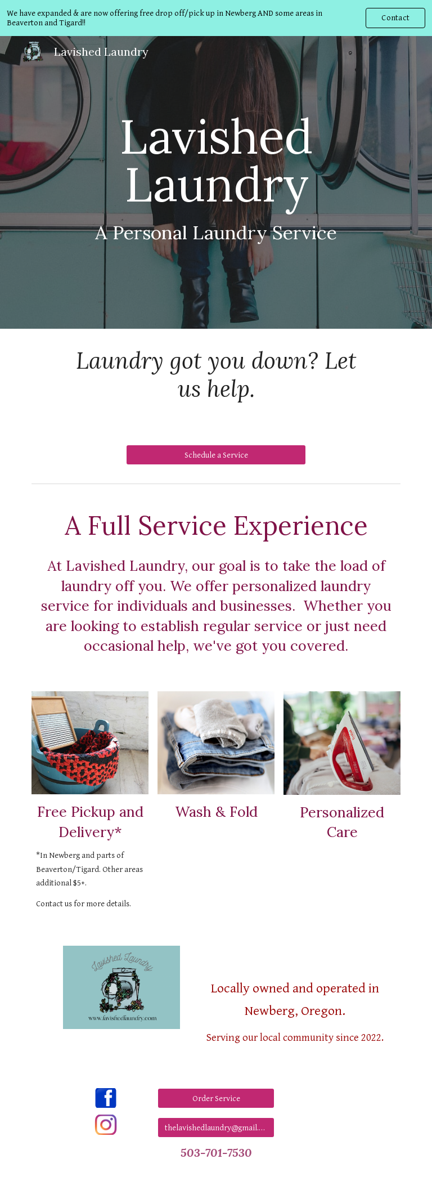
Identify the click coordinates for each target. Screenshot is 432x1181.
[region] (216, 18)
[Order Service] (215, 1098)
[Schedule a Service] (216, 455)
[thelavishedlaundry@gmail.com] (215, 1127)
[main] (216, 182)
